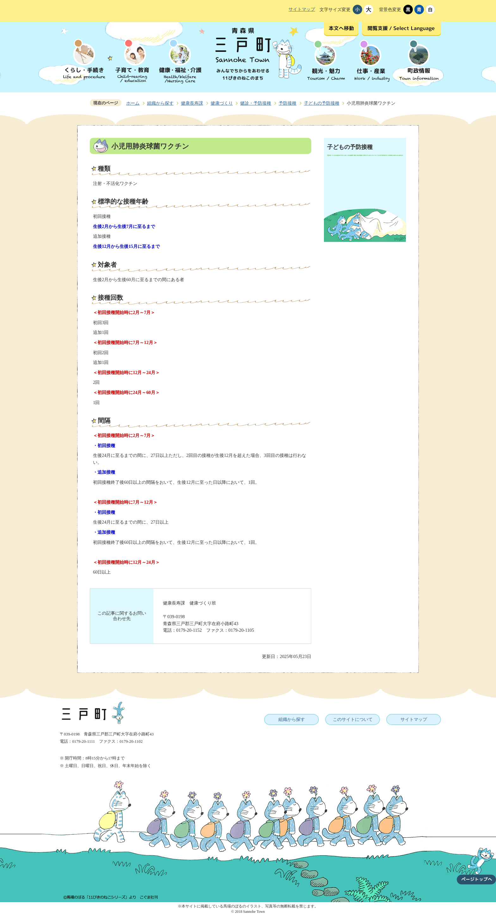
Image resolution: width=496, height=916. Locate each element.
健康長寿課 (192, 103)
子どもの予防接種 (321, 103)
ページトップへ (476, 862)
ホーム (133, 103)
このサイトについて (353, 719)
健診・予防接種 (255, 103)
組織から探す (160, 103)
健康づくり (222, 103)
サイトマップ (301, 9)
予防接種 (287, 103)
